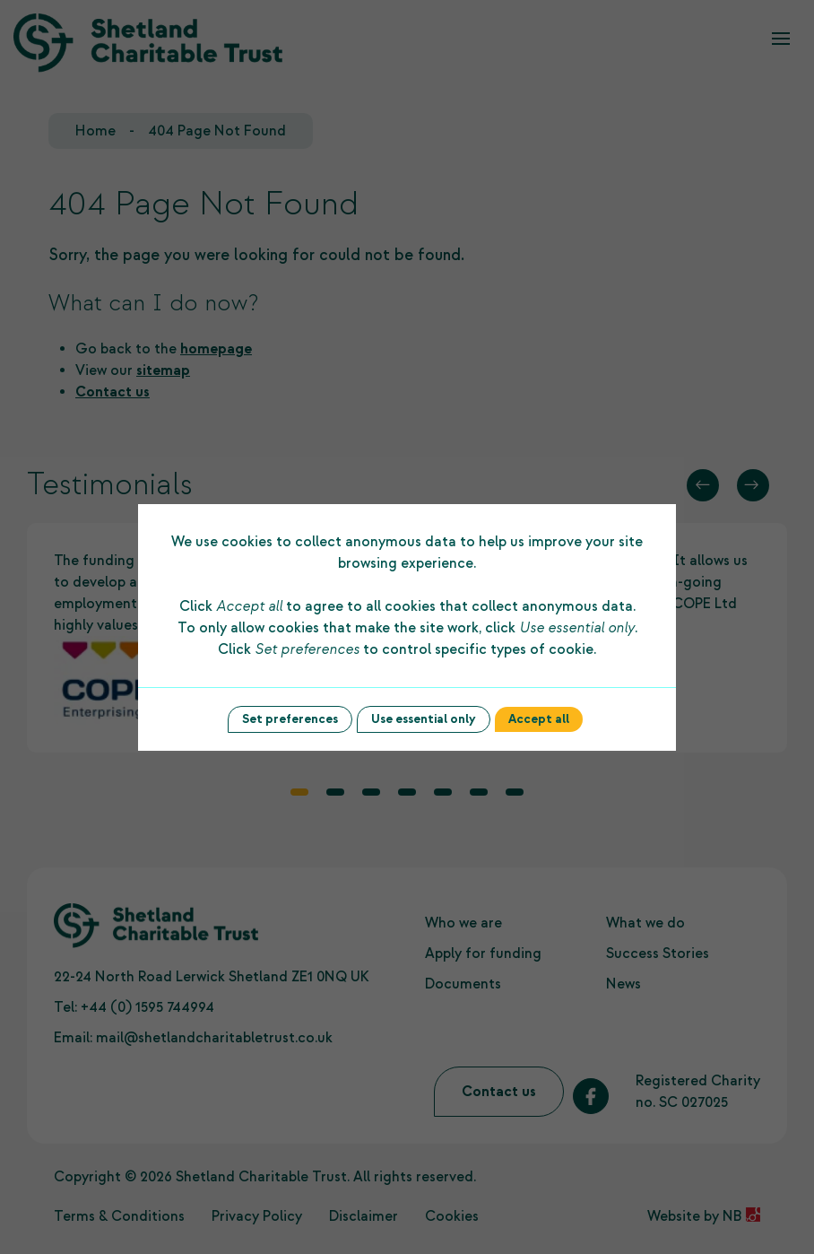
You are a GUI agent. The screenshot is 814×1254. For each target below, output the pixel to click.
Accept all (538, 719)
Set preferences (290, 719)
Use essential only (423, 719)
